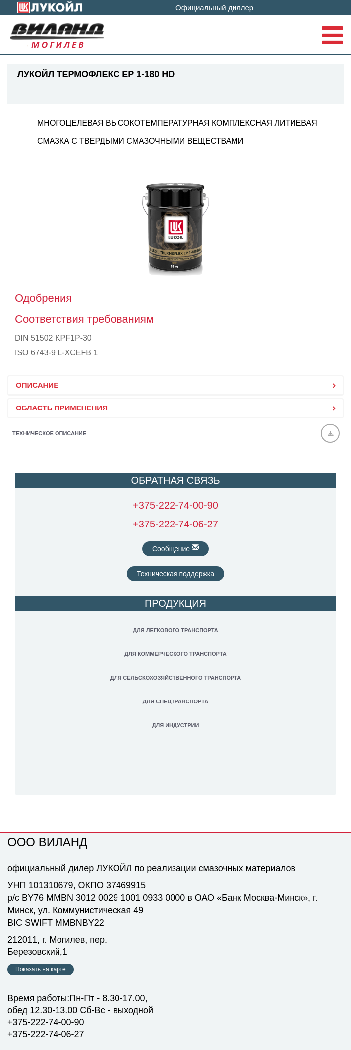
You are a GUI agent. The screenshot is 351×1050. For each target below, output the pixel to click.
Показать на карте (40, 969)
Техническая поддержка (175, 574)
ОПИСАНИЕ (37, 385)
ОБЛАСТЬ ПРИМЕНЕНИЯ (62, 408)
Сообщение (175, 548)
